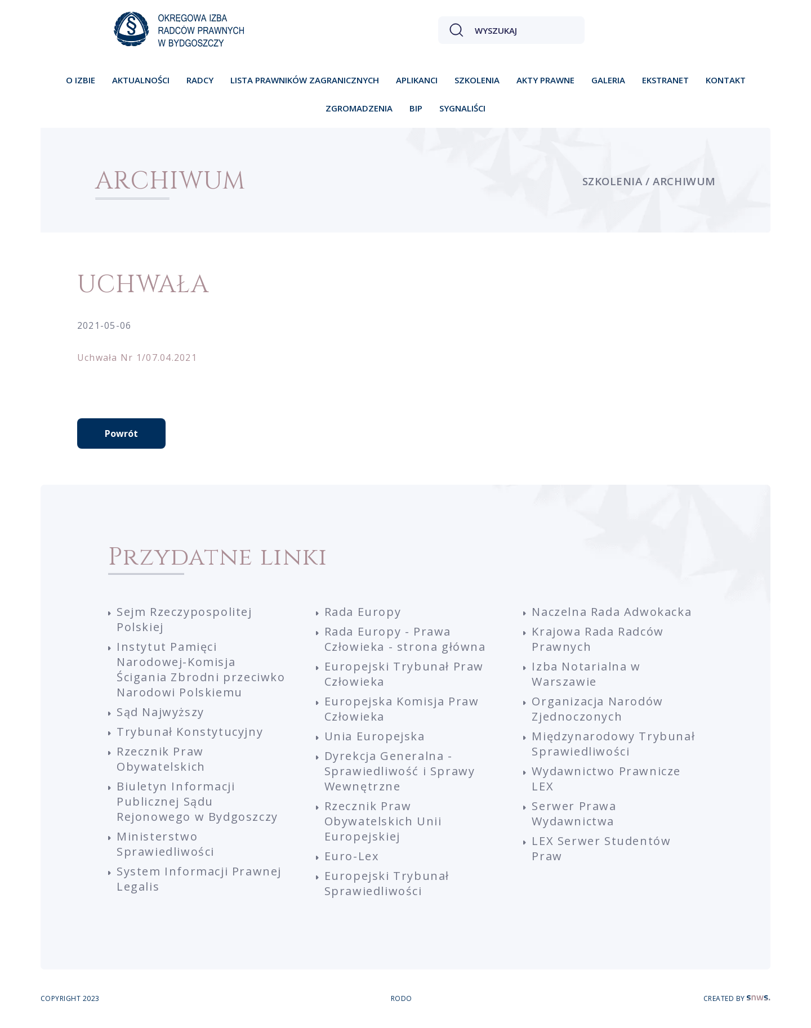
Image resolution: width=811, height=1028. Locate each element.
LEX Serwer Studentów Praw (601, 848)
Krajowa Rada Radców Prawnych (597, 639)
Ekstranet (665, 80)
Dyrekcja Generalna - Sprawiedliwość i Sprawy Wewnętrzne (399, 771)
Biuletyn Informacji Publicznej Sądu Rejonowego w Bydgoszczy (197, 801)
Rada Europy (363, 611)
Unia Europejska (374, 736)
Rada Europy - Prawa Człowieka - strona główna (405, 639)
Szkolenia (477, 80)
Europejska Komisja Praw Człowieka (401, 709)
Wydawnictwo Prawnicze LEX (606, 778)
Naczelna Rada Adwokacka (612, 611)
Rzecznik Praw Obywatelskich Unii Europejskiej (383, 821)
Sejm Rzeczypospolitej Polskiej (184, 619)
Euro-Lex (351, 856)
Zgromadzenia (359, 108)
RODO (401, 998)
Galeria (608, 80)
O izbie (80, 80)
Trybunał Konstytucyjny (190, 731)
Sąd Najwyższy (160, 711)
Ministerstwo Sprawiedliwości (166, 844)
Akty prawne (545, 80)
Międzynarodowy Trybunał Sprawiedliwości (613, 743)
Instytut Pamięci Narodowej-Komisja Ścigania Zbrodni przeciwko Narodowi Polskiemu (201, 669)
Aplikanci (417, 80)
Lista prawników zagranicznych (304, 80)
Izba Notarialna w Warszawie (586, 674)
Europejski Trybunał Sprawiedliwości (386, 883)
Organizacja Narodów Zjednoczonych (597, 709)
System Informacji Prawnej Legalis (199, 879)
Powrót (121, 433)
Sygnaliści (462, 108)
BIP (415, 108)
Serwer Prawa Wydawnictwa (574, 813)
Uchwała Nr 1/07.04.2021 (137, 357)
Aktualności (141, 80)
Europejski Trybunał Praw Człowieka (404, 674)
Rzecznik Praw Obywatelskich (161, 759)
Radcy (199, 80)
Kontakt (726, 80)
